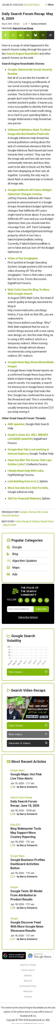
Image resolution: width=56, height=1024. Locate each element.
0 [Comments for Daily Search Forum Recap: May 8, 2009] (25, 24)
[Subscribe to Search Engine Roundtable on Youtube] (40, 600)
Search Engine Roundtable (22, 53)
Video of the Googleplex (23, 258)
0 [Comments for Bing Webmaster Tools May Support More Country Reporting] (12, 845)
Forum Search (28, 970)
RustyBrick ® (35, 1020)
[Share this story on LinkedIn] (28, 35)
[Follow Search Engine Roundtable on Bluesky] (33, 600)
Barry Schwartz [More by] (40, 24)
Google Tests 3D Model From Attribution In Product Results (26, 895)
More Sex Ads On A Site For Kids (28, 487)
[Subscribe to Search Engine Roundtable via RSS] (46, 600)
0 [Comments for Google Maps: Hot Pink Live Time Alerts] (12, 787)
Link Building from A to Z (23, 481)
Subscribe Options (28, 617)
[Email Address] (20, 609)
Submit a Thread (28, 965)
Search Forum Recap (23, 28)
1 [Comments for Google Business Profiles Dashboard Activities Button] (12, 876)
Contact (28, 997)
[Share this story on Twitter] (13, 35)
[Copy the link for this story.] (50, 35)
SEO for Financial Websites (24, 498)
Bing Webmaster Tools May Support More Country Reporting (25, 833)
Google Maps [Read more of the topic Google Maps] (17, 770)
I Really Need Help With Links (25, 470)
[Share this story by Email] (43, 35)
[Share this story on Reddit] (20, 35)
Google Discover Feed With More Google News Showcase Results (26, 926)
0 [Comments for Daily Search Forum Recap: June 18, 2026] (12, 814)
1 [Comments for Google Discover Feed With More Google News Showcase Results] (12, 939)
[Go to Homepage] (21, 4)
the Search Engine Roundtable (29, 1007)
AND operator (16, 424)
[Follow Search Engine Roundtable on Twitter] (27, 600)
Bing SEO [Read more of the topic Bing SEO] (15, 824)
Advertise (28, 991)
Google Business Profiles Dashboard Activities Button (27, 864)
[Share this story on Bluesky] (35, 35)
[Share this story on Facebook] (5, 35)
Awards (28, 975)
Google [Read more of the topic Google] (14, 887)
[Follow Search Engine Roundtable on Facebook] (20, 600)
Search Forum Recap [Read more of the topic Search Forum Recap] (21, 797)
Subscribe (41, 609)
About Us (28, 981)
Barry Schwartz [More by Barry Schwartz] (28, 787)
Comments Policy (28, 986)
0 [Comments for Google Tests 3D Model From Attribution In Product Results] (12, 907)
